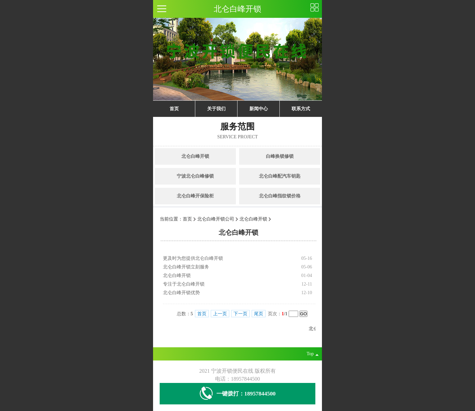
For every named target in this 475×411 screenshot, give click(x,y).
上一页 (220, 313)
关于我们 (216, 108)
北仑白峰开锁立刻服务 (186, 266)
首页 (174, 108)
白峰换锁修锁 (280, 156)
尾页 (258, 313)
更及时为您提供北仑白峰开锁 (193, 258)
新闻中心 (258, 108)
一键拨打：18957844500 (238, 394)
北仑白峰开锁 (195, 156)
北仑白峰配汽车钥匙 (280, 176)
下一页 (240, 313)
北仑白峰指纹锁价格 (280, 195)
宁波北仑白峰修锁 (195, 176)
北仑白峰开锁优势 (181, 292)
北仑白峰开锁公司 (215, 219)
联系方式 (301, 108)
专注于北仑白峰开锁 (184, 284)
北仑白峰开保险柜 (195, 195)
